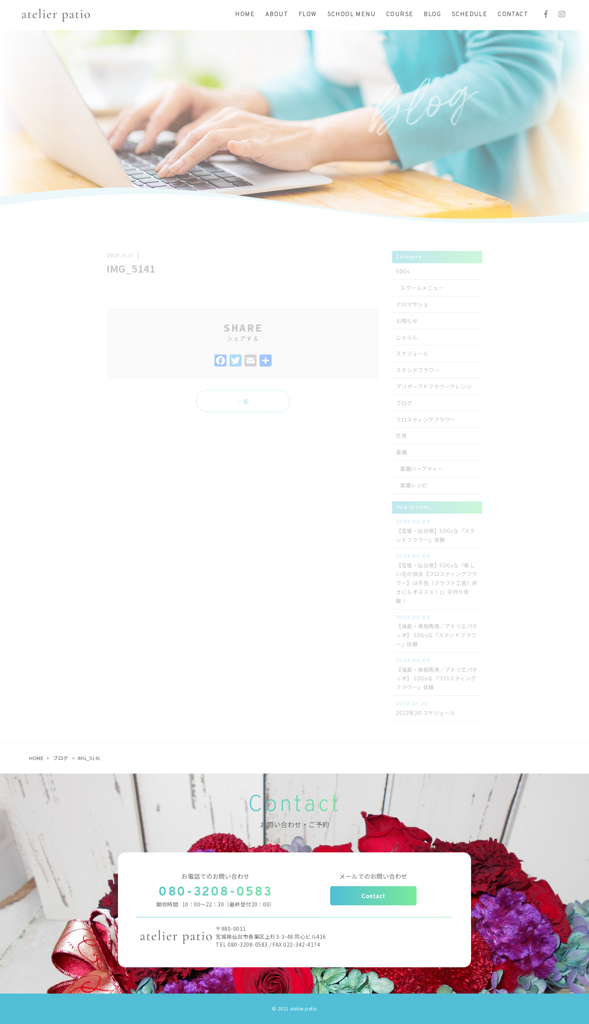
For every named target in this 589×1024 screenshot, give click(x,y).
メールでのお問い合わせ (373, 876)
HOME (36, 758)
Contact (373, 896)
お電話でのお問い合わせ (215, 876)
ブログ (60, 758)
